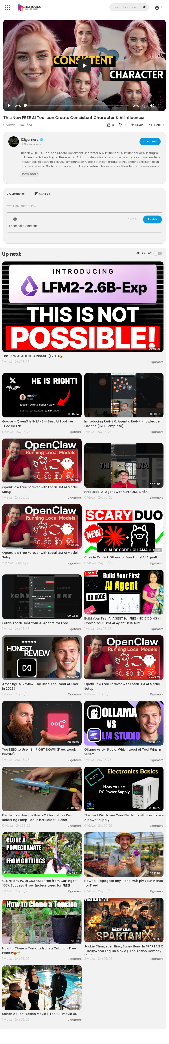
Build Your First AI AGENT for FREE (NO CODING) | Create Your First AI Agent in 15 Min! (122, 620)
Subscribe (150, 141)
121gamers (32, 139)
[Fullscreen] (159, 105)
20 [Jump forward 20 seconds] (145, 106)
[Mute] (152, 105)
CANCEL (132, 219)
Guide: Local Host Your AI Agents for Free (35, 623)
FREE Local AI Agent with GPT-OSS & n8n (116, 492)
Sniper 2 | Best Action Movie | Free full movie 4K (39, 1014)
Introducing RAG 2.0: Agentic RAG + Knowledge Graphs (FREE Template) (122, 423)
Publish (152, 219)
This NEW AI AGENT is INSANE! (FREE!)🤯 (32, 356)
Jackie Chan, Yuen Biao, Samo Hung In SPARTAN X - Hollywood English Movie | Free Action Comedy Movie (123, 951)
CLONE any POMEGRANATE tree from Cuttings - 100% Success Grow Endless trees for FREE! (39, 883)
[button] (158, 8)
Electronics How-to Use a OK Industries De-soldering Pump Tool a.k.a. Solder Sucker (37, 817)
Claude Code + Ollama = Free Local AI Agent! (120, 557)
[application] (84, 65)
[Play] (9, 105)
